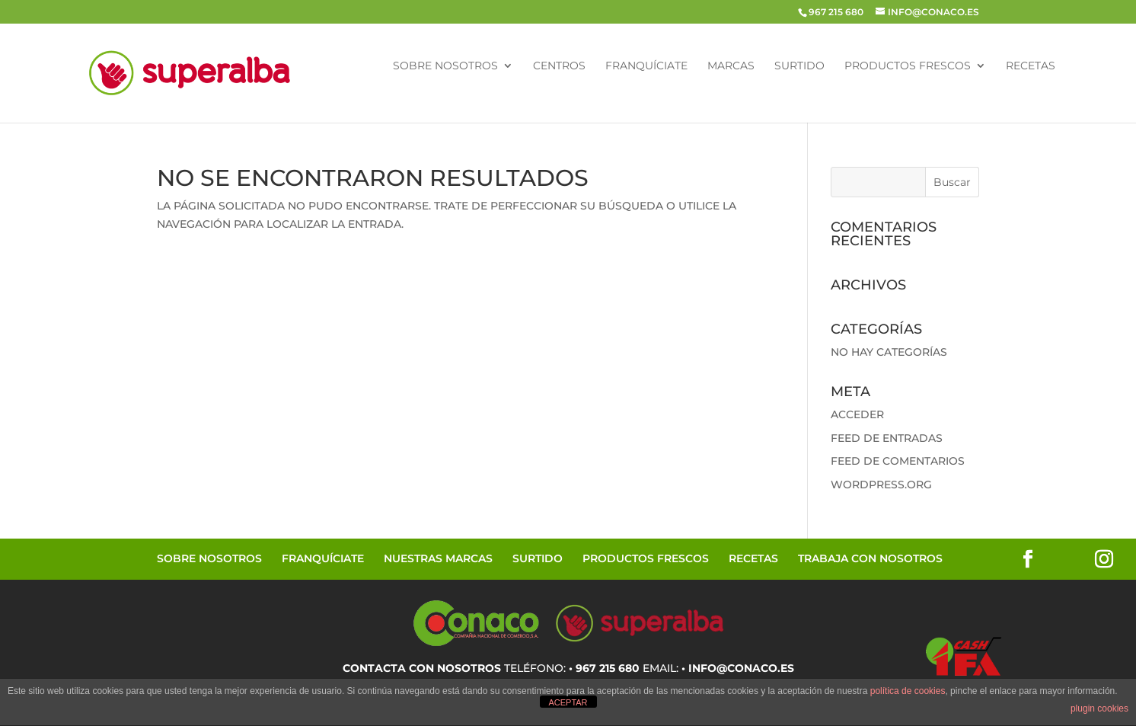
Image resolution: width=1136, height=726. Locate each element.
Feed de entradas (887, 438)
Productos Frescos (907, 66)
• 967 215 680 (604, 668)
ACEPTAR (567, 702)
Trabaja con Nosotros (870, 558)
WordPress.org (881, 484)
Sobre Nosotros (445, 66)
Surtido (799, 66)
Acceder (857, 414)
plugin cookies (1099, 708)
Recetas (1030, 66)
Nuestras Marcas (438, 558)
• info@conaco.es (737, 668)
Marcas (731, 66)
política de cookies (908, 691)
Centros (559, 66)
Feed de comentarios (898, 461)
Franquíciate (646, 66)
